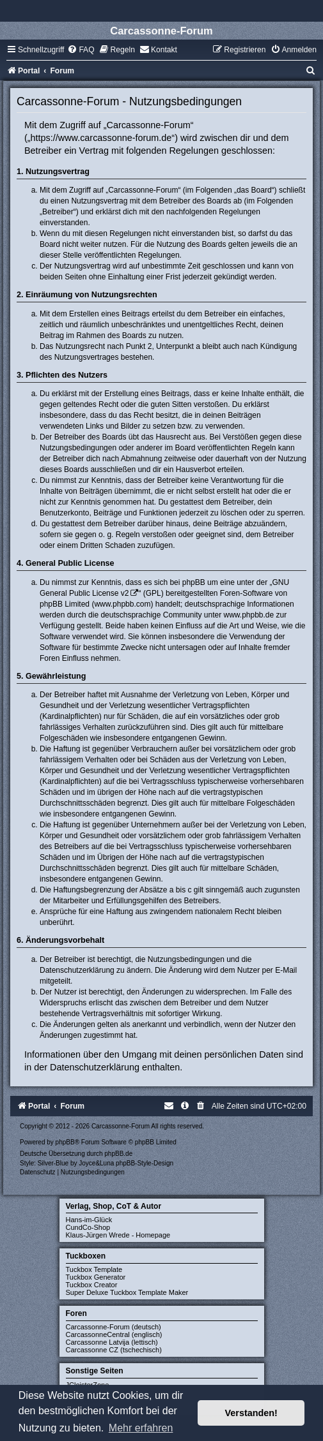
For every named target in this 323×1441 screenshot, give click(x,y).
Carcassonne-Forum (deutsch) (113, 1327)
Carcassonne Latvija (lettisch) (112, 1342)
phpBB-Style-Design (144, 1163)
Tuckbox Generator (96, 1277)
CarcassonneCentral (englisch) (114, 1334)
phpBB (65, 1142)
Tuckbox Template (94, 1269)
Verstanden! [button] (251, 1413)
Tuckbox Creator (92, 1285)
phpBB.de (118, 1153)
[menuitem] (80, 49)
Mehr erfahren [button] (141, 1428)
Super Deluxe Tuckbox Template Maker (127, 1292)
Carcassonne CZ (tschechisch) (114, 1350)
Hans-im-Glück (89, 1219)
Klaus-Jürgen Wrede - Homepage (118, 1235)
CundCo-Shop (88, 1227)
